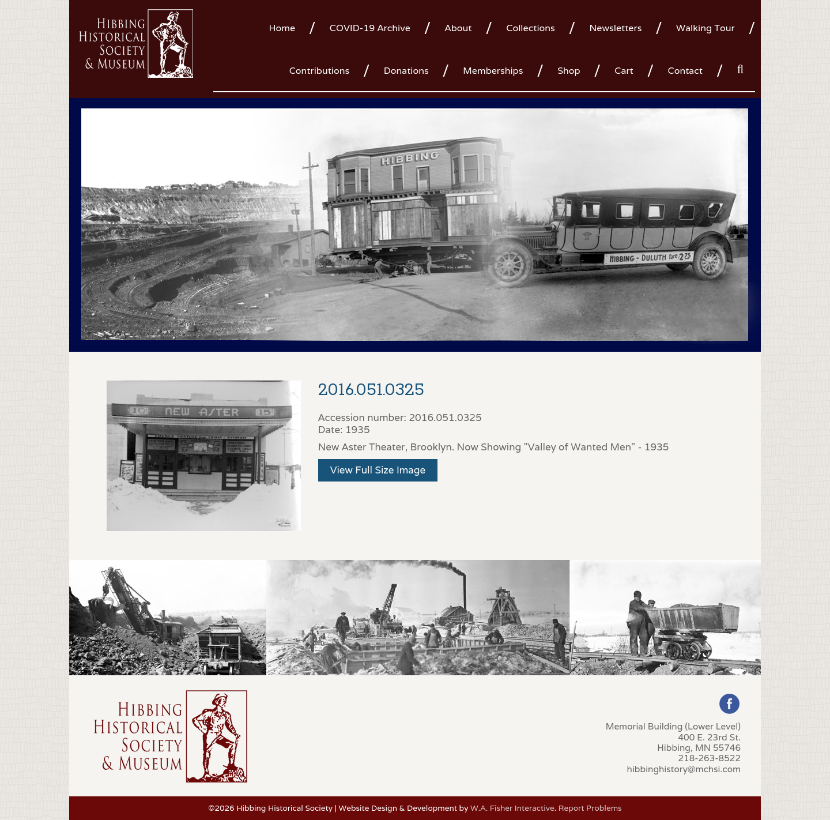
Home (282, 28)
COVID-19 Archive (370, 28)
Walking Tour (705, 28)
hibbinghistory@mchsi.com (684, 768)
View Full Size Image (378, 470)
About (458, 28)
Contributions (319, 71)
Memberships (493, 71)
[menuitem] (286, 27)
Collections (530, 28)
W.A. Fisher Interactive (512, 808)
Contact (685, 71)
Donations (406, 71)
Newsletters (615, 28)
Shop (568, 71)
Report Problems (590, 808)
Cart (623, 71)
